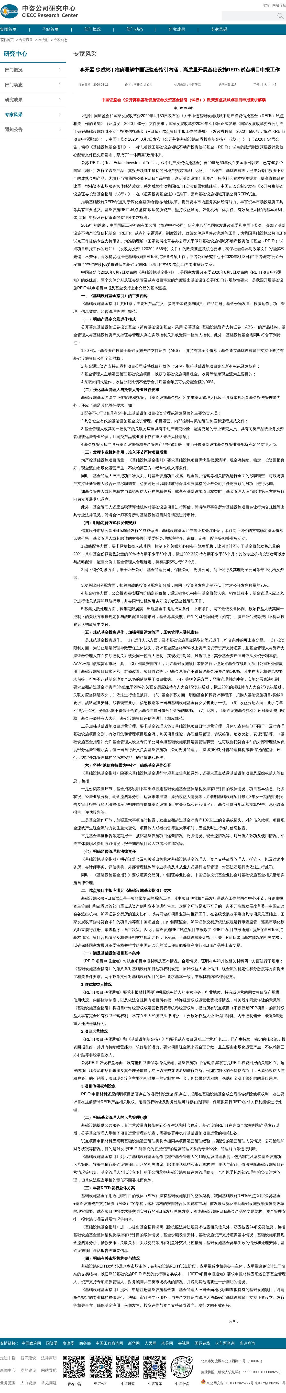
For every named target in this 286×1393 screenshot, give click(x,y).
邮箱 (266, 5)
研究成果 (177, 29)
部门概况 (92, 29)
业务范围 (8, 1383)
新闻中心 (8, 1370)
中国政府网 (31, 1343)
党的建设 (28, 1370)
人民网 (150, 1343)
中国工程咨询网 (109, 1343)
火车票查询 (225, 1343)
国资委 (52, 1343)
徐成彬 (43, 40)
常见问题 (49, 1383)
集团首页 (8, 29)
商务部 (85, 1343)
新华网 (134, 1343)
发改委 (68, 1343)
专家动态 (60, 40)
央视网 (184, 1343)
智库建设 (28, 1358)
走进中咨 (8, 1358)
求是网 (167, 1343)
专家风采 (219, 29)
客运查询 (247, 1343)
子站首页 (50, 29)
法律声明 (49, 1358)
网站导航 (279, 5)
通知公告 (13, 129)
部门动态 (134, 29)
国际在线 (202, 1343)
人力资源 (28, 1383)
